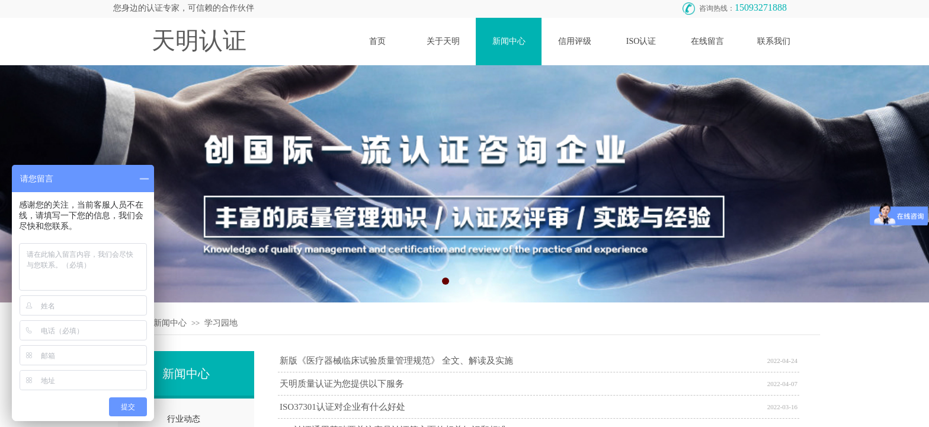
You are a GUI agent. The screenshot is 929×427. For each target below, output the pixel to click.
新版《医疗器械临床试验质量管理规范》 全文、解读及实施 (396, 360)
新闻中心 (170, 322)
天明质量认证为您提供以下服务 (342, 383)
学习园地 (221, 322)
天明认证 (199, 40)
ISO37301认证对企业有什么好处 (342, 407)
